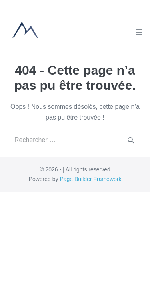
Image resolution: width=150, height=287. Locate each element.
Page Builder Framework (90, 179)
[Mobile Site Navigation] (139, 32)
